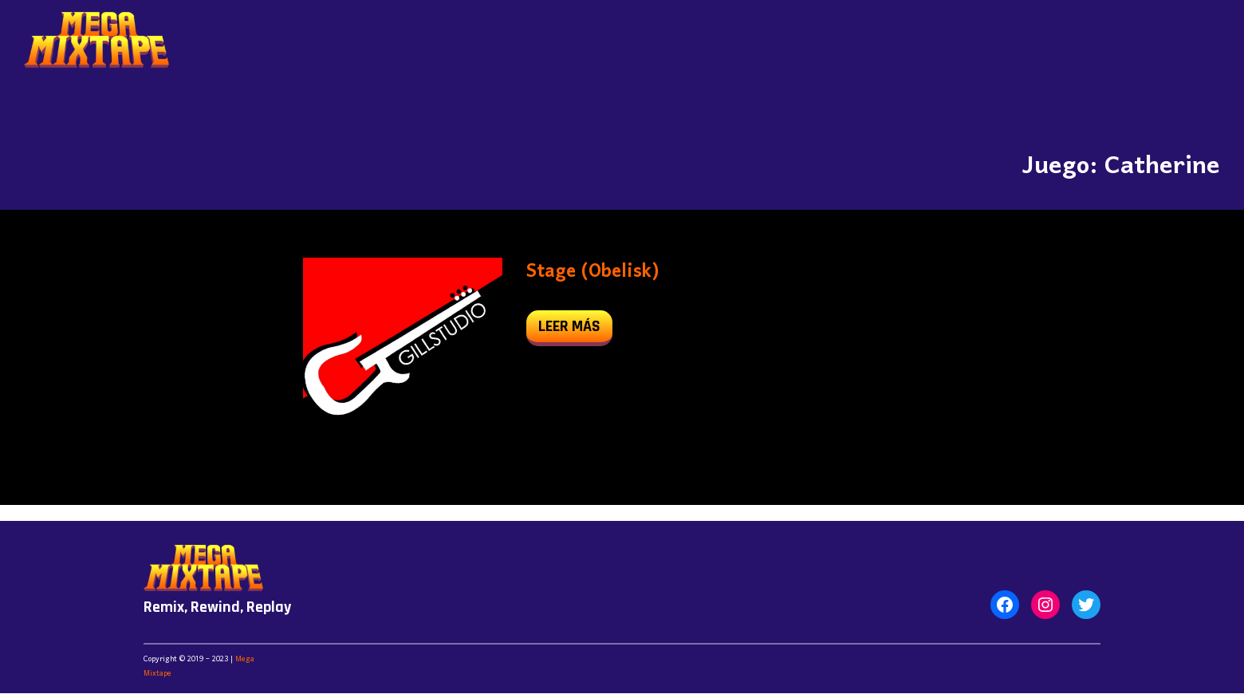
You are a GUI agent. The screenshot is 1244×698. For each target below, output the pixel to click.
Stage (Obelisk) (592, 272)
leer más (575, 330)
